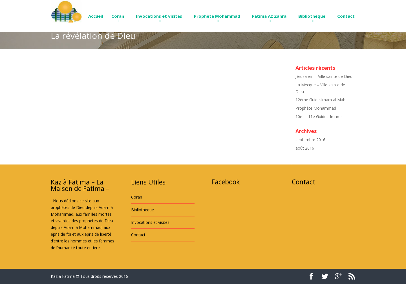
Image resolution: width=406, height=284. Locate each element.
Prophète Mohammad (217, 16)
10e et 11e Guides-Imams (319, 116)
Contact (346, 16)
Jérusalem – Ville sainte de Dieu (323, 76)
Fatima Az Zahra (269, 16)
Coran (117, 16)
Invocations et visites (159, 16)
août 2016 (304, 148)
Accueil (95, 16)
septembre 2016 (310, 139)
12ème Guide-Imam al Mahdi (321, 99)
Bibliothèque (311, 16)
